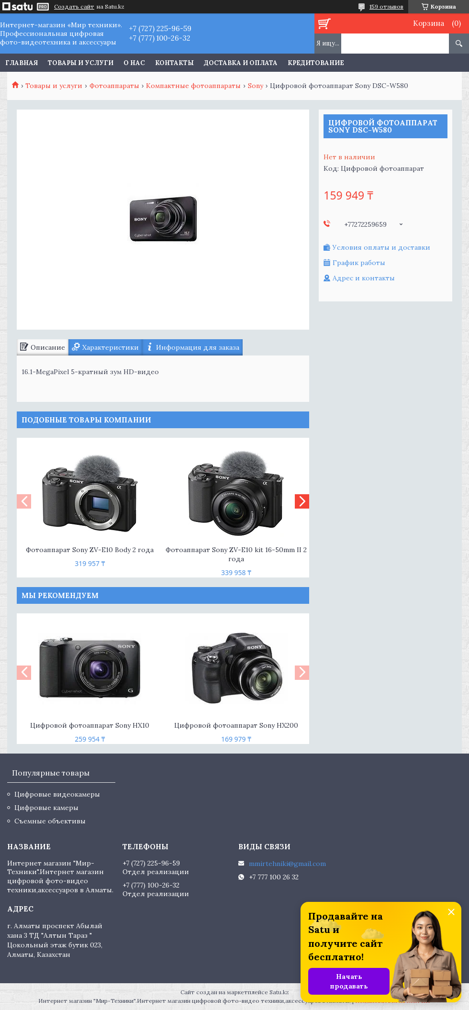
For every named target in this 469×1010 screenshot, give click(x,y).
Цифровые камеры (46, 807)
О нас (134, 63)
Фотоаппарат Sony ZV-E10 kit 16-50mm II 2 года (236, 554)
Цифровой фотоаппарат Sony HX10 (89, 725)
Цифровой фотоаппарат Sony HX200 (236, 725)
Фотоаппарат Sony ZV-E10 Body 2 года (90, 549)
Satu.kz (279, 992)
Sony (255, 85)
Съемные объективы (50, 821)
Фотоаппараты (114, 85)
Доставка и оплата (241, 63)
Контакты (174, 63)
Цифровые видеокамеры (57, 794)
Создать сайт (74, 6)
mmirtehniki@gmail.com (287, 863)
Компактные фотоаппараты (193, 85)
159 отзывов (386, 6)
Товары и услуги (80, 63)
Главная (21, 63)
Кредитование (316, 63)
